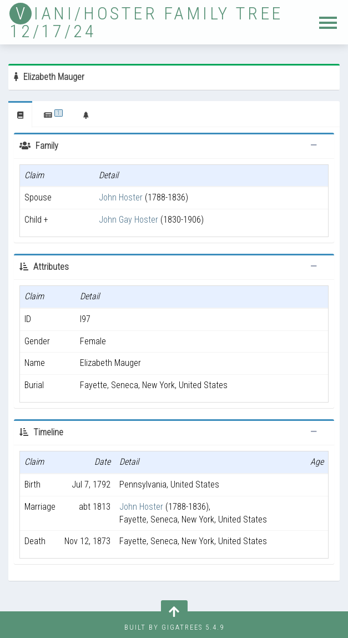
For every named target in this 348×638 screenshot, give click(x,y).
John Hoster (121, 197)
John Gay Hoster (128, 219)
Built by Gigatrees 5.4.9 (174, 627)
